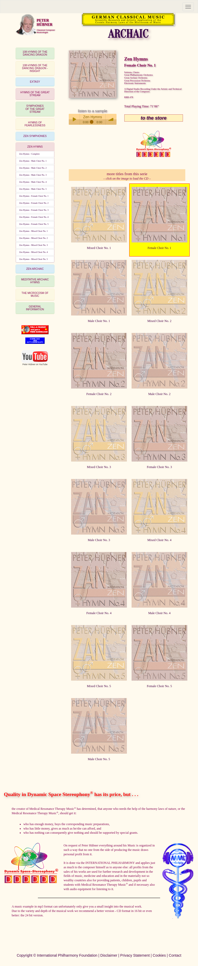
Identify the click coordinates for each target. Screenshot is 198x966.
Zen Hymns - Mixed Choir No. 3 (33, 245)
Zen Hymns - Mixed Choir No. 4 (33, 252)
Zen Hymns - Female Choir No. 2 (34, 203)
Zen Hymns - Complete (29, 154)
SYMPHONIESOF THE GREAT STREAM (34, 108)
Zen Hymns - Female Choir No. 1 (34, 196)
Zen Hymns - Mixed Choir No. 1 (33, 231)
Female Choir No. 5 (159, 686)
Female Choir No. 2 (99, 394)
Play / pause (74, 119)
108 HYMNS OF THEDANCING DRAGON (35, 53)
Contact (175, 955)
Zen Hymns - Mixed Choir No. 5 (33, 259)
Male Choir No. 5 (99, 759)
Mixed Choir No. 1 (99, 248)
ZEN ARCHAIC (35, 268)
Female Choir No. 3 (159, 467)
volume (111, 119)
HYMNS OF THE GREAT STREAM (35, 94)
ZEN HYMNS (35, 146)
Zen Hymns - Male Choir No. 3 (32, 175)
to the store (154, 118)
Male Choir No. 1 (99, 321)
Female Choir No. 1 (159, 247)
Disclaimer (108, 955)
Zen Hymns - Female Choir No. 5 (34, 224)
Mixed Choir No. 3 (99, 467)
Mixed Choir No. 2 (159, 321)
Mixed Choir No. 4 (159, 540)
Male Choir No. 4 (159, 613)
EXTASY (35, 81)
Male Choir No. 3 (99, 540)
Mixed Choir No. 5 (99, 686)
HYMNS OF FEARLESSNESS (35, 124)
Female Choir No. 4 (99, 613)
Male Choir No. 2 (159, 394)
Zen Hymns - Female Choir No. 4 (34, 217)
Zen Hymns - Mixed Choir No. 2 (33, 238)
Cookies (159, 955)
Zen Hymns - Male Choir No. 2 (32, 168)
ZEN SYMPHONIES (35, 136)
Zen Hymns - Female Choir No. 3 (34, 210)
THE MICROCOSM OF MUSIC (35, 294)
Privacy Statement (135, 955)
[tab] (35, 53)
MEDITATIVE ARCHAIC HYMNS (35, 281)
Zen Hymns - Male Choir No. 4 (32, 182)
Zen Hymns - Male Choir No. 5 (32, 189)
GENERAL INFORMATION (35, 308)
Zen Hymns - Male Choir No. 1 (32, 161)
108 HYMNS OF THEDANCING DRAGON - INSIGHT (35, 68)
